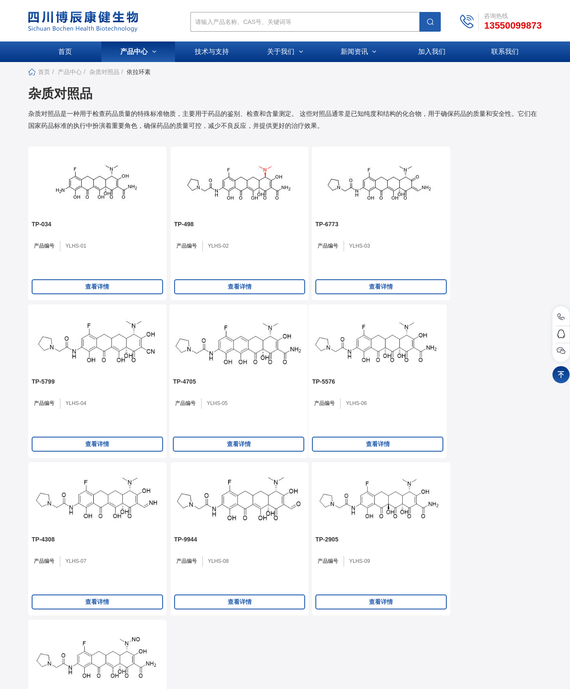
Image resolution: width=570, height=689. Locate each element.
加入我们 (431, 51)
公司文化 (253, 593)
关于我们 (285, 51)
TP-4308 (146, 399)
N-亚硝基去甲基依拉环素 (479, 399)
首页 (65, 51)
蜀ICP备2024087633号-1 (336, 673)
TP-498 (145, 232)
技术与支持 (212, 51)
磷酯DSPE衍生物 (426, 608)
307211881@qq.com (88, 599)
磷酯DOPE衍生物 (427, 622)
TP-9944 (250, 399)
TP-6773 (250, 232)
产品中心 (138, 51)
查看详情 (78, 295)
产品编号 (44, 254)
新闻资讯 (358, 51)
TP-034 (41, 232)
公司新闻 (334, 579)
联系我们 (505, 51)
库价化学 (420, 673)
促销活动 (334, 608)
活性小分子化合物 (427, 593)
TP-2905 (353, 399)
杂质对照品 (104, 71)
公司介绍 (253, 579)
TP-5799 (353, 232)
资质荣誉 (253, 608)
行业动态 (334, 593)
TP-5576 (43, 399)
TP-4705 (457, 232)
